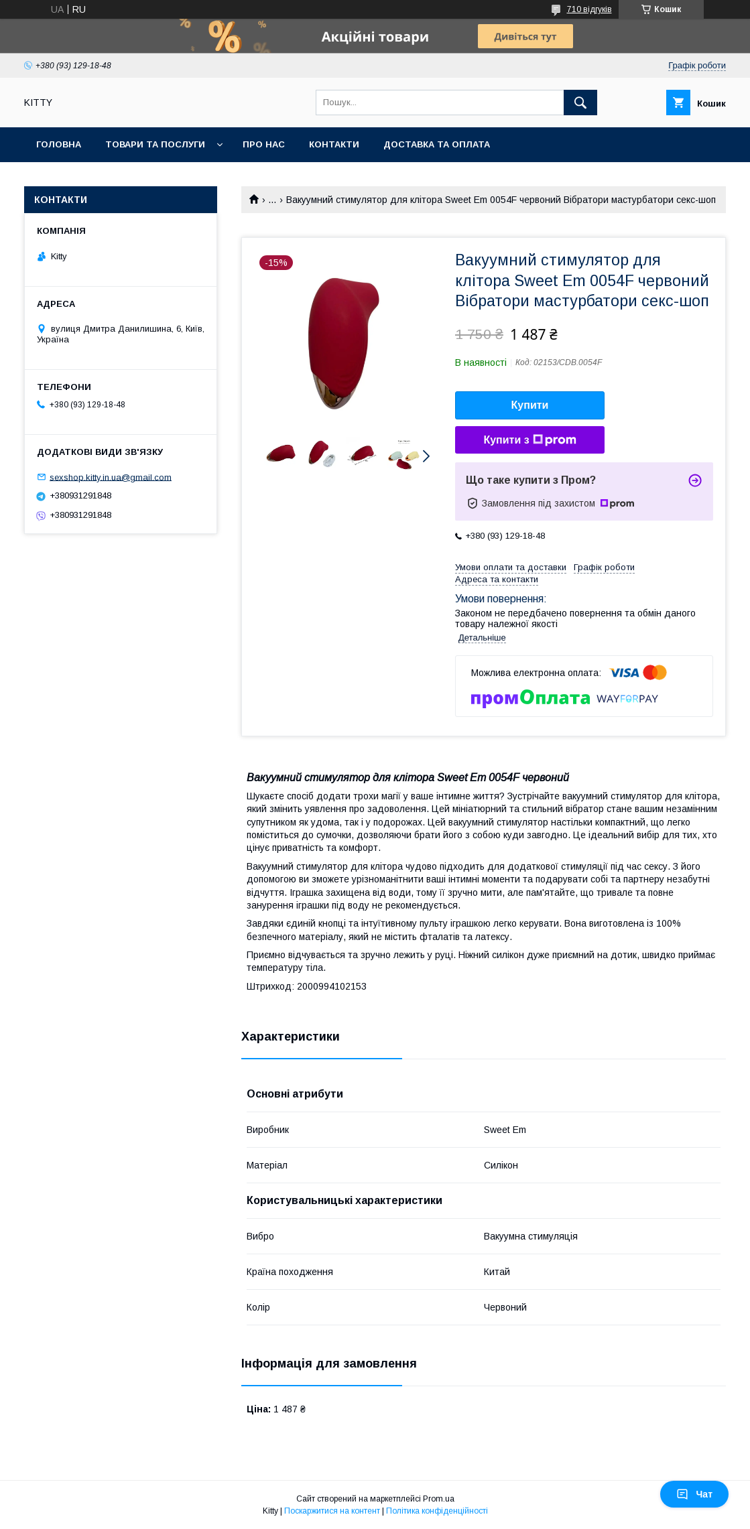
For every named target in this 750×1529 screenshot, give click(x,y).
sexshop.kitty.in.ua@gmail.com (111, 477)
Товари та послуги (155, 144)
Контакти (334, 144)
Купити (530, 405)
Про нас (264, 144)
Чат (694, 1494)
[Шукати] (580, 102)
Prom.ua (438, 1499)
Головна (58, 144)
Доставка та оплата (436, 144)
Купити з (529, 440)
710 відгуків (589, 9)
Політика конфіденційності (437, 1511)
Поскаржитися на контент (332, 1511)
